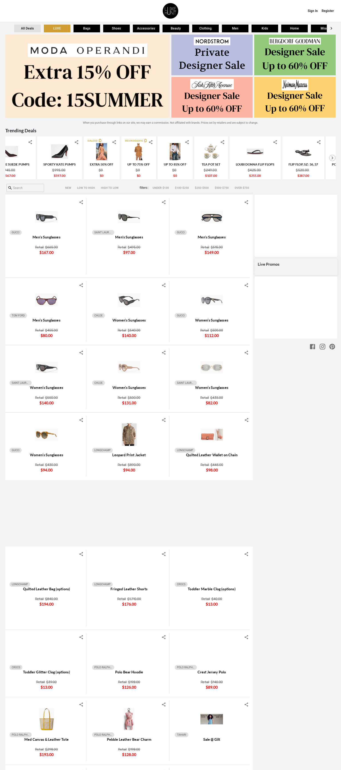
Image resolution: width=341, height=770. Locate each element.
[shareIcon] (53, 142)
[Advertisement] (129, 513)
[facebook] (313, 689)
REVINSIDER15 (157, 140)
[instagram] (322, 689)
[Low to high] (86, 188)
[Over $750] (241, 188)
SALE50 (115, 140)
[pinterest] (332, 689)
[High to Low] (110, 188)
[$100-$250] (181, 188)
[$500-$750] (221, 188)
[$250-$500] (201, 188)
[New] (68, 188)
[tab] (27, 28)
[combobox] (25, 188)
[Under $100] (160, 188)
